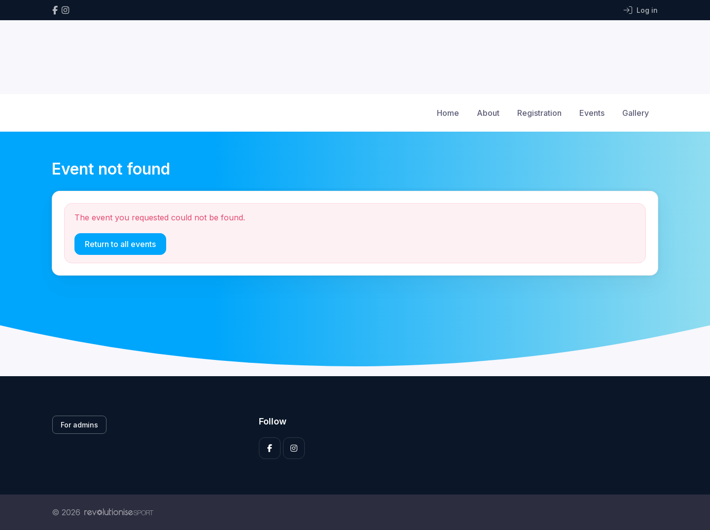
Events (591, 113)
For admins (79, 425)
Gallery (635, 113)
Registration (539, 113)
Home (448, 113)
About (488, 113)
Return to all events (120, 244)
